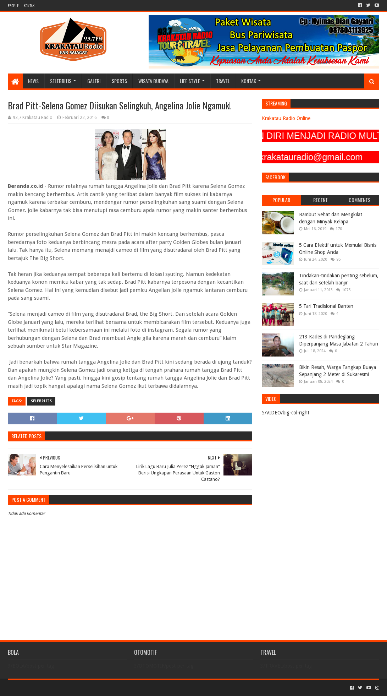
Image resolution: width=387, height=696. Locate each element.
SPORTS (119, 81)
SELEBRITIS (60, 81)
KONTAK (29, 5)
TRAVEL (223, 81)
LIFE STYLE (190, 81)
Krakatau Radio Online (286, 118)
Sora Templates (47, 687)
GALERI (93, 81)
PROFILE (13, 5)
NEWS (33, 81)
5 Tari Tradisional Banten (326, 306)
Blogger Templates (87, 687)
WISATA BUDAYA (153, 81)
